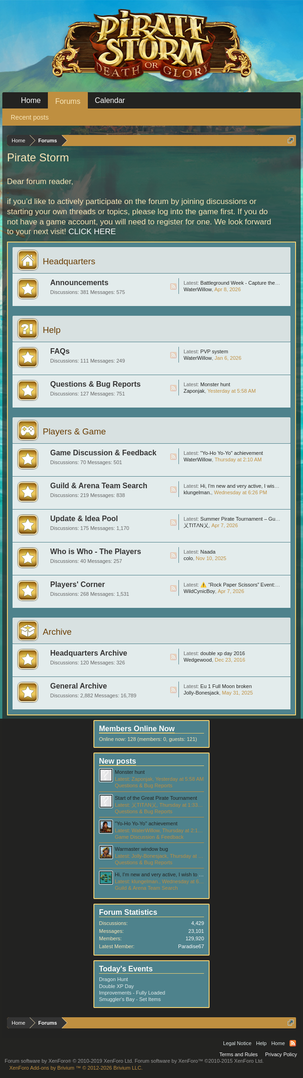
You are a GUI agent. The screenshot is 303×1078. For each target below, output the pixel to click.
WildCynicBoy (199, 591)
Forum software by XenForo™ (199, 1061)
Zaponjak (194, 391)
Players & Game (74, 431)
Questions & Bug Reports (95, 384)
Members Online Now (137, 729)
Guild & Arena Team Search (98, 486)
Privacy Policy (281, 1054)
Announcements (79, 283)
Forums (67, 101)
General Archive (78, 686)
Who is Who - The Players (95, 551)
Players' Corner (77, 584)
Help (51, 330)
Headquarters (69, 261)
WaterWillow (198, 289)
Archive (57, 632)
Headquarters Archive (88, 653)
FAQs (60, 351)
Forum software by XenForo (69, 1061)
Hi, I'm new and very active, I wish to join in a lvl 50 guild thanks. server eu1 (200, 874)
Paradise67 (191, 946)
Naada (207, 552)
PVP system (214, 351)
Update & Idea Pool (84, 519)
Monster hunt (215, 384)
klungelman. (197, 492)
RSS (173, 286)
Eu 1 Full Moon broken (226, 686)
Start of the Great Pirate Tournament (156, 798)
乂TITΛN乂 (196, 525)
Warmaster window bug (141, 849)
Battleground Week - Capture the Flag (243, 283)
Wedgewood (198, 660)
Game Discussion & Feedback (103, 453)
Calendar (110, 100)
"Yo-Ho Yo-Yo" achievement (231, 453)
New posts (117, 761)
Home (31, 100)
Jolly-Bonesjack (201, 692)
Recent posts (30, 117)
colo (188, 558)
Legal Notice (237, 1043)
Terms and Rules (238, 1054)
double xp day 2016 (222, 653)
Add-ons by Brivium (76, 1068)
